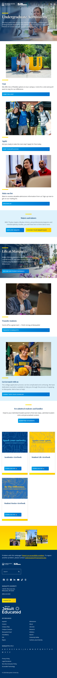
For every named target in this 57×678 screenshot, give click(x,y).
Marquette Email (7, 632)
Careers (4, 624)
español (4, 621)
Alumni (31, 635)
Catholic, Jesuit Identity (35, 640)
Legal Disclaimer (6, 661)
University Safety (34, 637)
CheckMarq (5, 635)
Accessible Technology (8, 666)
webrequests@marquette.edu (35, 558)
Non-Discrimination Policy (9, 664)
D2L (3, 637)
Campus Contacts (7, 629)
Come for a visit (8, 94)
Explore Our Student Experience (13, 271)
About (31, 624)
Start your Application (11, 149)
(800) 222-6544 (6, 594)
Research (32, 629)
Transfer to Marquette (11, 330)
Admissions (32, 621)
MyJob (4, 640)
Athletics (31, 632)
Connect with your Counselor (13, 394)
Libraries (31, 627)
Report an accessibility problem (33, 555)
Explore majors (13, 230)
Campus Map (6, 627)
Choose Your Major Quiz (37, 230)
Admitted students (27, 421)
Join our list (7, 204)
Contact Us (7, 600)
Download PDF (11, 468)
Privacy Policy (6, 658)
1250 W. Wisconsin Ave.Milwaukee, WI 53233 (8, 590)
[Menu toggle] (54, 4)
